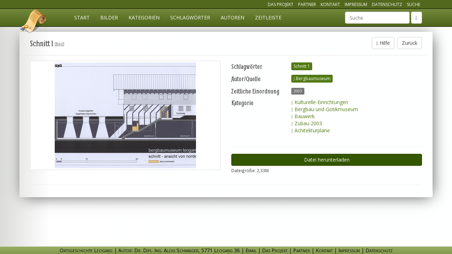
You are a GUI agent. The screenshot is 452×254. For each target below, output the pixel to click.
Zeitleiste (268, 17)
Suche (413, 4)
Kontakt (330, 4)
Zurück (409, 43)
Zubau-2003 (306, 123)
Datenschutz (387, 4)
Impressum (356, 4)
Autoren (232, 17)
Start (82, 17)
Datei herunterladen (327, 159)
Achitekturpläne (310, 130)
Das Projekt (280, 4)
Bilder (109, 17)
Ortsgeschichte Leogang (33, 22)
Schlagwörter (190, 17)
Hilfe (383, 43)
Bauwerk (303, 116)
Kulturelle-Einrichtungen (319, 102)
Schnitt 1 (301, 66)
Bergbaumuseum (312, 78)
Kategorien (144, 17)
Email (250, 250)
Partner (307, 4)
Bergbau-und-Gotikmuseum (324, 109)
